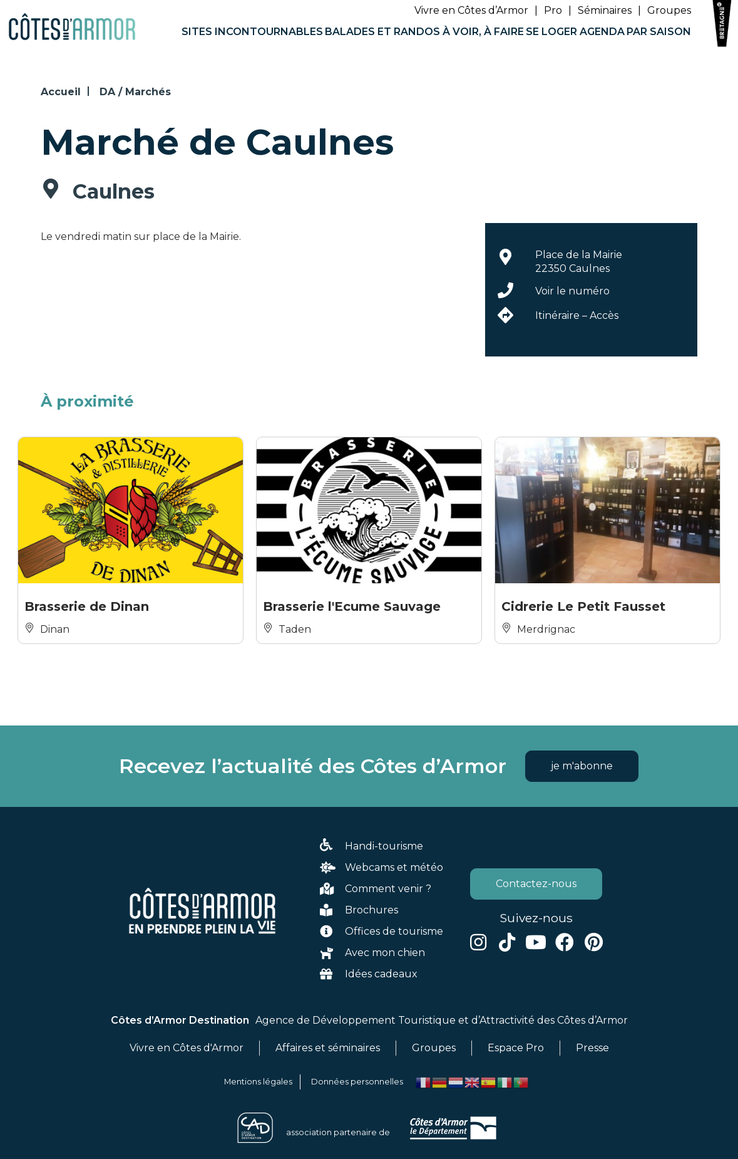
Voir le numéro (572, 291)
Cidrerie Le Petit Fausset (583, 606)
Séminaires (605, 10)
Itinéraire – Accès (576, 315)
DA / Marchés (135, 92)
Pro (553, 10)
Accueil (61, 92)
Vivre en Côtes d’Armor (471, 10)
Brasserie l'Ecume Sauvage (352, 606)
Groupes (669, 10)
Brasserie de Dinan (86, 606)
